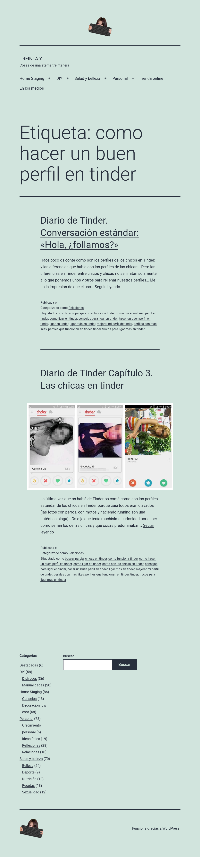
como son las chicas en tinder (123, 564)
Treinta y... (32, 58)
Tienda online (151, 78)
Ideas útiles (31, 739)
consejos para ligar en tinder (98, 318)
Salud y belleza (87, 78)
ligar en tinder (59, 324)
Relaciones (76, 308)
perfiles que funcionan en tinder (70, 329)
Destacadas (29, 665)
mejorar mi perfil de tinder (114, 324)
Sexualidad (30, 792)
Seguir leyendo (107, 286)
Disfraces (29, 678)
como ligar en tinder (63, 318)
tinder (97, 329)
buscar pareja (74, 313)
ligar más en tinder (82, 324)
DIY (59, 78)
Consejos (29, 699)
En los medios (32, 88)
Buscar (68, 656)
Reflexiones (31, 745)
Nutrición (29, 779)
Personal (120, 78)
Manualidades (33, 685)
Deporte (28, 772)
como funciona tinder (100, 313)
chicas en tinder (96, 558)
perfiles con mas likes (69, 574)
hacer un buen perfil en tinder (88, 569)
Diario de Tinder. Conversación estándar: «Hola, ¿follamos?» (89, 232)
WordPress (170, 828)
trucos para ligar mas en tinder (123, 329)
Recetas (28, 785)
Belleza (27, 765)
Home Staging (32, 78)
